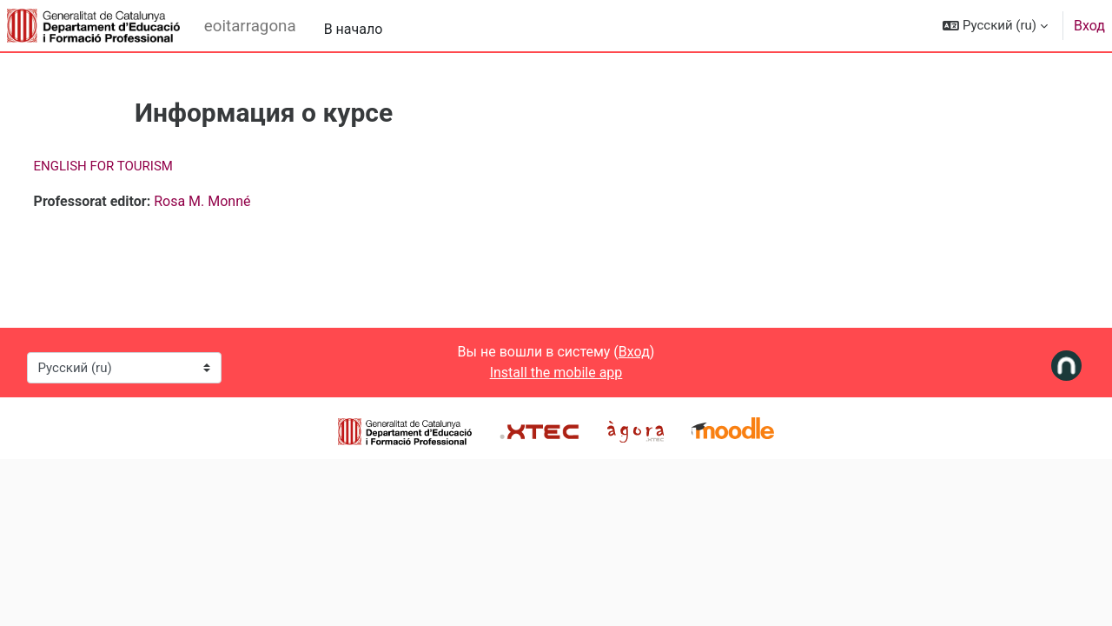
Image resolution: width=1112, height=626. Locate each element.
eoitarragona (250, 26)
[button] (995, 25)
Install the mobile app (556, 372)
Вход (1089, 25)
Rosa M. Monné (235, 201)
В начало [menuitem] (353, 29)
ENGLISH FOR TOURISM (135, 166)
